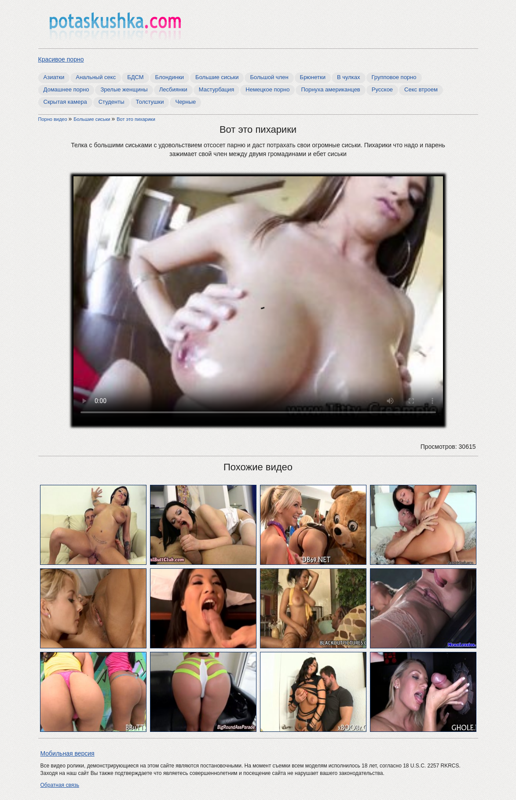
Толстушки (150, 101)
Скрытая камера (65, 101)
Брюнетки (313, 77)
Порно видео (53, 119)
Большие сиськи (216, 77)
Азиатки (54, 77)
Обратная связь (59, 785)
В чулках (348, 77)
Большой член (269, 77)
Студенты (111, 101)
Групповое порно (394, 77)
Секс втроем (421, 89)
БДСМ (135, 77)
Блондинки (169, 77)
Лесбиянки (173, 89)
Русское (382, 89)
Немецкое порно (267, 89)
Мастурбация (216, 89)
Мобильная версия (67, 753)
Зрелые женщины (123, 89)
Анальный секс (96, 77)
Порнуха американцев (330, 89)
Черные (185, 101)
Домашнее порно (66, 89)
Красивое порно (61, 59)
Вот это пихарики (136, 119)
